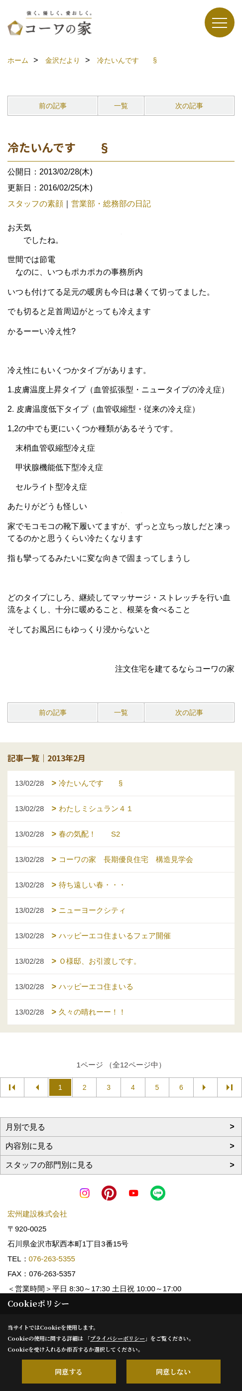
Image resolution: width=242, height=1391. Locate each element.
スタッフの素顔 (35, 203)
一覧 (121, 106)
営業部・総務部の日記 (111, 203)
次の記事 (189, 106)
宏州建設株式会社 (37, 1214)
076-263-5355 (52, 1258)
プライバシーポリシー (117, 1338)
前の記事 (53, 106)
